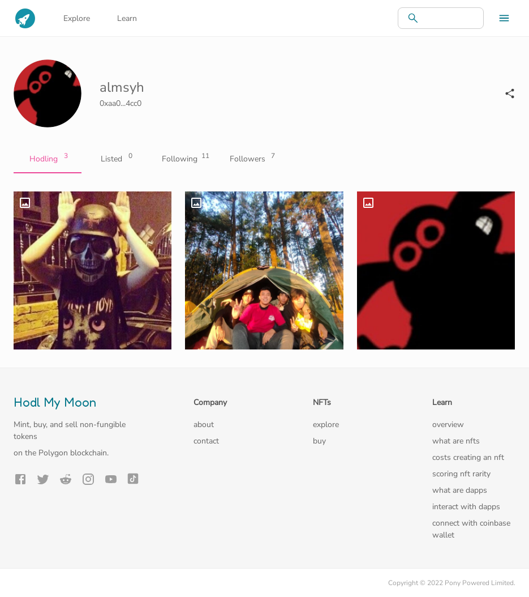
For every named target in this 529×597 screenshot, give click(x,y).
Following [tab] (183, 159)
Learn (127, 18)
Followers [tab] (251, 159)
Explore (76, 18)
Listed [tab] (115, 159)
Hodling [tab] (47, 159)
